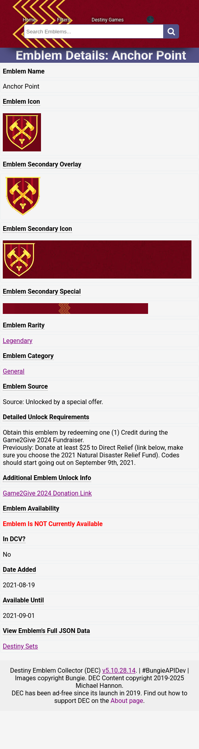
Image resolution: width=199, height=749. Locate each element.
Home (29, 20)
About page (127, 700)
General (13, 371)
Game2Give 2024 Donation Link (47, 493)
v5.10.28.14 (118, 670)
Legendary (17, 341)
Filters (63, 20)
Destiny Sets (20, 646)
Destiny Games (107, 20)
